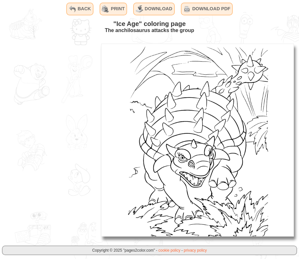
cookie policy (169, 250)
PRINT (113, 9)
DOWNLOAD (154, 9)
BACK (80, 9)
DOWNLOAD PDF (206, 9)
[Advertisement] (48, 140)
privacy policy (195, 250)
